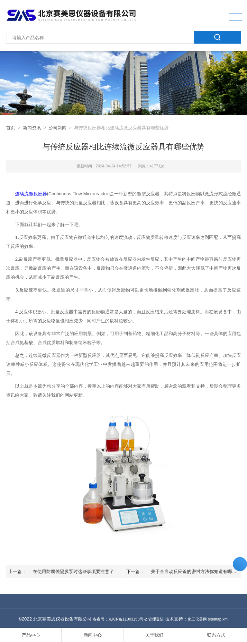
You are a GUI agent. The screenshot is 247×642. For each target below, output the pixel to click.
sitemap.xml (218, 619)
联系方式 (216, 635)
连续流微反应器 (31, 193)
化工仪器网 (197, 619)
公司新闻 (58, 127)
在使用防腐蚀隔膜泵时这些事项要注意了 (73, 571)
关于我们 (154, 635)
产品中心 (31, 635)
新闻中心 (93, 635)
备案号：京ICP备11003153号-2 (120, 619)
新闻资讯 (32, 127)
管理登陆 (156, 619)
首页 (10, 127)
